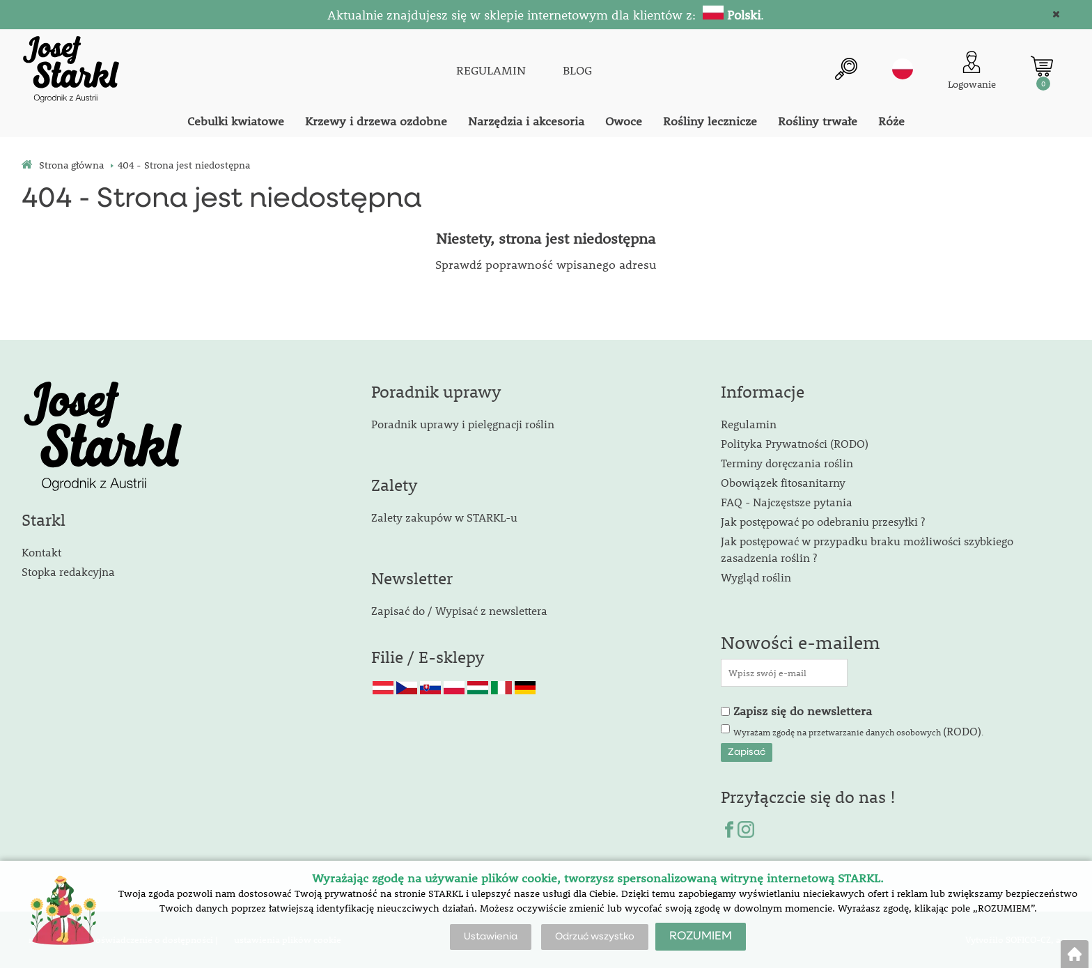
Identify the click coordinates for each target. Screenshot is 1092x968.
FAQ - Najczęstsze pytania (786, 501)
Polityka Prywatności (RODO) (794, 443)
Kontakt (41, 552)
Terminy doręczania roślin (787, 462)
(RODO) (962, 731)
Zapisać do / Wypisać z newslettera (459, 610)
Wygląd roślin (756, 577)
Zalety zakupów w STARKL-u (444, 517)
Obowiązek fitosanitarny (783, 482)
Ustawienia (490, 937)
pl (902, 68)
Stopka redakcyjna (68, 571)
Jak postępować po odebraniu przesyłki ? (823, 521)
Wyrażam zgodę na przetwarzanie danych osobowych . (858, 731)
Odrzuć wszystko (594, 937)
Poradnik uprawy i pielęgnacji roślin (462, 423)
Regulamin (749, 423)
